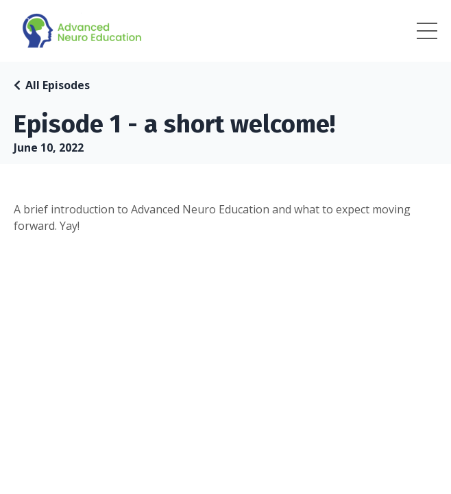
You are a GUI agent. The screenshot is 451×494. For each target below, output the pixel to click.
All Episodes (57, 85)
